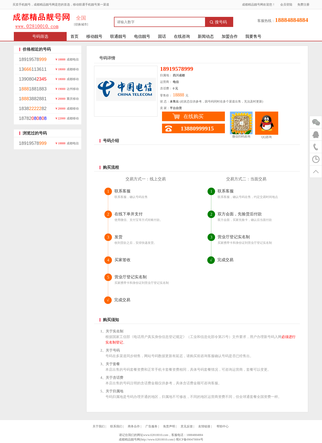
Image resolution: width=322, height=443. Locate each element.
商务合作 (134, 426)
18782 (33, 118)
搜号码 (218, 22)
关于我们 (99, 426)
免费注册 (303, 4)
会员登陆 (286, 4)
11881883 (33, 89)
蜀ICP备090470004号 (189, 439)
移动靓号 (94, 36)
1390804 (33, 79)
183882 (33, 108)
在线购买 (193, 116)
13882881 (33, 98)
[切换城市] (81, 24)
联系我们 (116, 426)
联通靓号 (118, 36)
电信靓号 (142, 36)
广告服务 (151, 426)
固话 (162, 36)
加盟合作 (230, 36)
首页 (74, 36)
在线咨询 (182, 36)
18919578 (33, 59)
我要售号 (253, 36)
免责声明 (169, 426)
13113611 (33, 69)
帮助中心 (223, 426)
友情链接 (204, 426)
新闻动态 (206, 36)
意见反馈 (187, 426)
